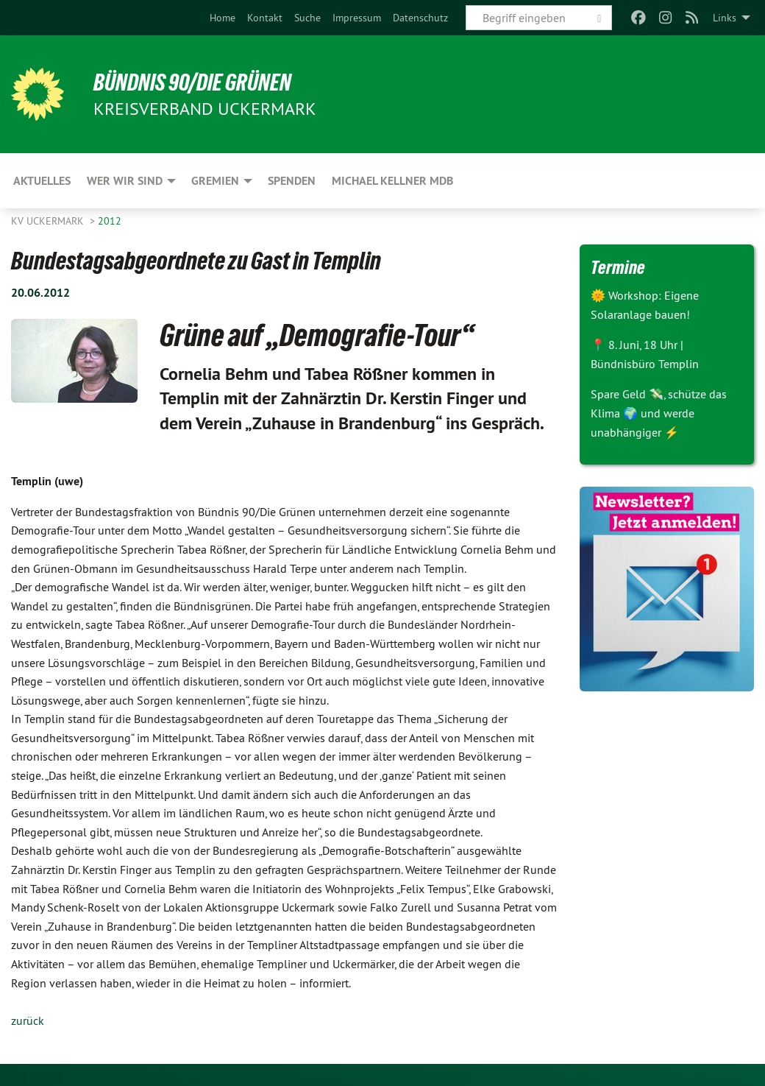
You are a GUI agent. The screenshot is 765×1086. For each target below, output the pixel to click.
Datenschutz (420, 17)
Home (222, 17)
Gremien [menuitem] (215, 180)
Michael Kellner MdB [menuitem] (392, 180)
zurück (27, 1020)
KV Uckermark (49, 221)
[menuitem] (222, 17)
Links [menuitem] (724, 17)
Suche (307, 17)
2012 (109, 221)
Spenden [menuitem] (292, 180)
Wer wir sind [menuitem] (125, 180)
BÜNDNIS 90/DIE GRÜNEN (192, 82)
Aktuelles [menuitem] (42, 180)
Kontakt (264, 17)
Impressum (356, 17)
